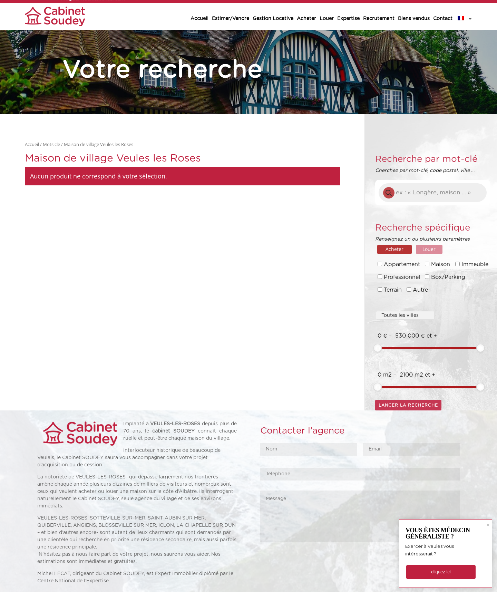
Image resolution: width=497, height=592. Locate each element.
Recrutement (378, 18)
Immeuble (474, 264)
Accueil (199, 18)
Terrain (393, 290)
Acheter (306, 18)
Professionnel (402, 277)
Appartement (402, 264)
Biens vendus (414, 18)
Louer (327, 18)
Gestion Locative (273, 18)
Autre (420, 290)
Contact (442, 18)
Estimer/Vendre (230, 18)
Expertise (348, 18)
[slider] (377, 348)
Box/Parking (448, 277)
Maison (440, 264)
